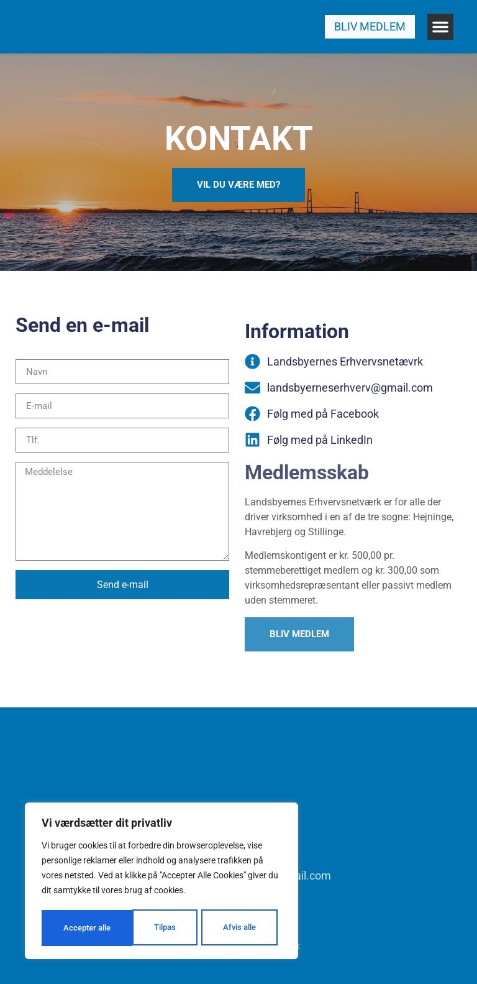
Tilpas (73, 928)
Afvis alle (147, 928)
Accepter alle (236, 928)
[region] (161, 882)
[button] (440, 27)
